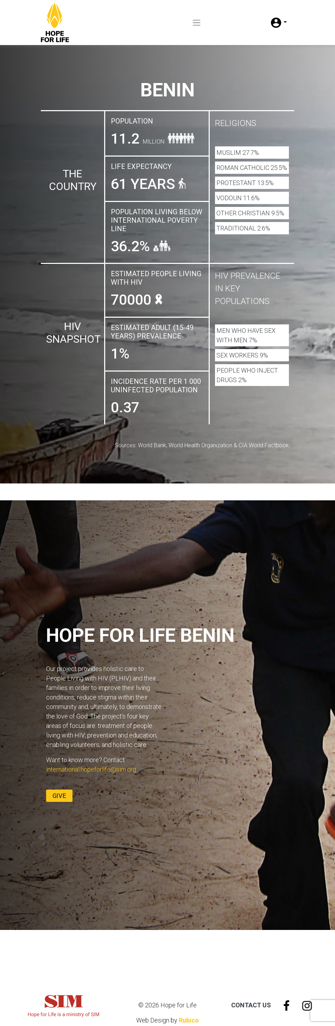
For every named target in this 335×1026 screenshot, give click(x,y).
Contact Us (251, 1005)
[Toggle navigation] (196, 22)
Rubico (189, 1020)
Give (59, 795)
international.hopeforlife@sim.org (91, 769)
